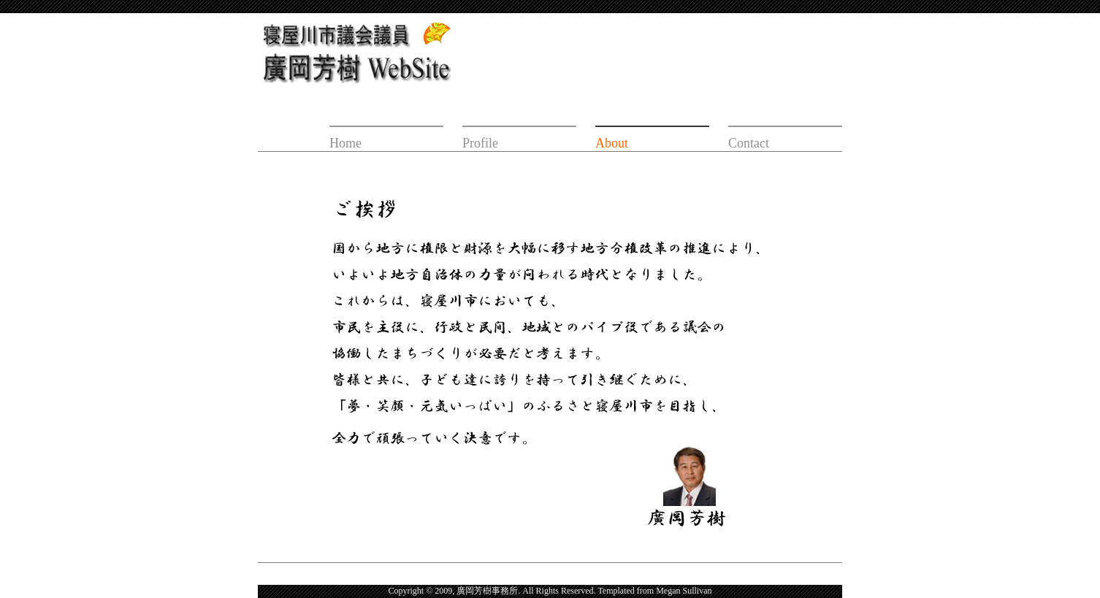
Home (345, 143)
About (611, 143)
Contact (748, 143)
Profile (480, 143)
